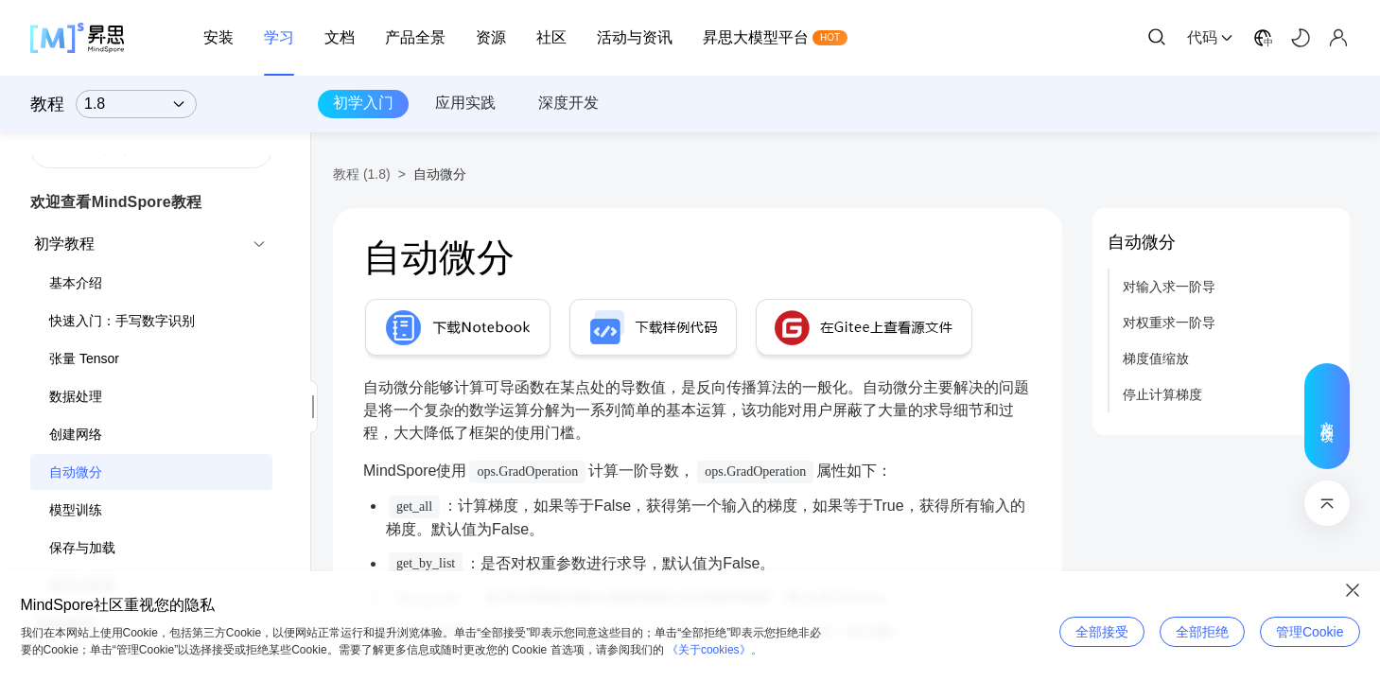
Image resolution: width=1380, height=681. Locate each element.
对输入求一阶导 (1169, 286)
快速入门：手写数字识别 (122, 320)
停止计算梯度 (1162, 394)
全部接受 (1101, 631)
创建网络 (75, 434)
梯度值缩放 (1156, 358)
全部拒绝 (1202, 631)
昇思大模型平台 (756, 37)
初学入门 (363, 103)
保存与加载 (82, 547)
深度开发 (568, 103)
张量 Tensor (84, 358)
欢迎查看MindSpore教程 (115, 202)
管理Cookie (1310, 631)
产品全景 (415, 37)
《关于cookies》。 (714, 649)
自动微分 (75, 472)
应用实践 (465, 103)
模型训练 (75, 509)
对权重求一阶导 (1169, 322)
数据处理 (75, 396)
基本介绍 (75, 282)
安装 (218, 37)
